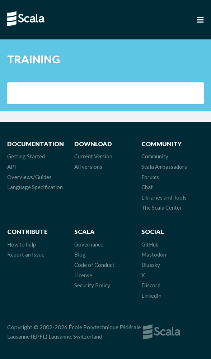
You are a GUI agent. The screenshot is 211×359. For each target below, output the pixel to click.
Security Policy (92, 285)
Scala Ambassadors (164, 166)
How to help (21, 244)
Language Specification (35, 187)
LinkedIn (151, 295)
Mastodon (153, 254)
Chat (147, 187)
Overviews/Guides (29, 177)
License (83, 275)
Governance (88, 244)
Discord (150, 285)
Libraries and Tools (164, 197)
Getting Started (26, 156)
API (11, 166)
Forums (150, 177)
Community (154, 156)
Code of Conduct (94, 265)
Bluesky (150, 265)
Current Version (93, 156)
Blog (80, 254)
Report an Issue (25, 254)
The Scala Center (161, 207)
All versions (88, 166)
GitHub (150, 244)
